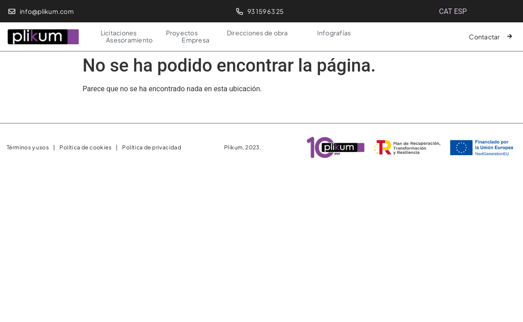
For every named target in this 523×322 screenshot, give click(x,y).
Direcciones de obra (257, 32)
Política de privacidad (151, 147)
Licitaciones (119, 32)
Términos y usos (28, 147)
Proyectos (182, 32)
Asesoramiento (129, 39)
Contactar (484, 37)
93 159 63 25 (265, 11)
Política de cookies (85, 147)
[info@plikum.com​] (12, 11)
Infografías (334, 32)
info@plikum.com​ (47, 11)
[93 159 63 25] (239, 11)
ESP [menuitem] (460, 11)
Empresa (195, 39)
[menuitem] (445, 11)
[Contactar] (510, 36)
